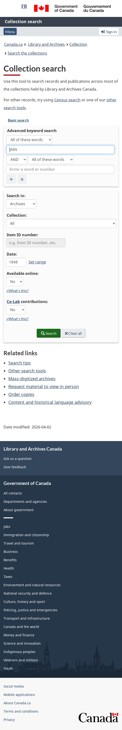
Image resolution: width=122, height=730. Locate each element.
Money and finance (19, 635)
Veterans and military (21, 660)
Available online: (23, 273)
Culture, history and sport (24, 601)
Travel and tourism (19, 543)
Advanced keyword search (32, 130)
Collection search (23, 21)
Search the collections (27, 53)
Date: (12, 254)
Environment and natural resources (32, 585)
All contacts (13, 493)
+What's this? (17, 290)
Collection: (17, 215)
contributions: (27, 301)
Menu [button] (10, 31)
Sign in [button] (109, 31)
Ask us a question (18, 458)
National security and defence (28, 593)
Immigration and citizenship (26, 535)
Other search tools (27, 371)
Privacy (9, 719)
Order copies (21, 394)
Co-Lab (13, 301)
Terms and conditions (21, 711)
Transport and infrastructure (27, 618)
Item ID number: (22, 234)
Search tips (19, 363)
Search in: (16, 195)
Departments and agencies (25, 501)
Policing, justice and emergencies (30, 610)
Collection (78, 44)
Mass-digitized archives (32, 378)
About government (19, 510)
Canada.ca (13, 44)
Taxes (8, 576)
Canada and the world (21, 626)
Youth (8, 668)
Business (11, 551)
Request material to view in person (43, 386)
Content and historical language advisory (50, 402)
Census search (67, 100)
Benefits (10, 560)
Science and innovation (22, 643)
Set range (37, 262)
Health (9, 568)
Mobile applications (19, 694)
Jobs (7, 526)
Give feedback (15, 467)
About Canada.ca (17, 703)
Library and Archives (46, 44)
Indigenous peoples (20, 651)
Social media (14, 686)
